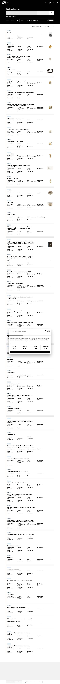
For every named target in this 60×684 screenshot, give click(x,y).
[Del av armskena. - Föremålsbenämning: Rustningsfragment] (30, 71)
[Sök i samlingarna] (54, 2)
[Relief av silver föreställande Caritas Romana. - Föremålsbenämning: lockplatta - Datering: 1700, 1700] (30, 484)
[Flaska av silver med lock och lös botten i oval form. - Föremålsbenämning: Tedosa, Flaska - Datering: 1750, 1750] (30, 325)
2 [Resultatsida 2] (26, 682)
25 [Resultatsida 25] (31, 682)
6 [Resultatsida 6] (30, 682)
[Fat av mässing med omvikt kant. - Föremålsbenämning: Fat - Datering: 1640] (30, 312)
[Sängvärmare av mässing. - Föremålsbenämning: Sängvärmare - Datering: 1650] (30, 547)
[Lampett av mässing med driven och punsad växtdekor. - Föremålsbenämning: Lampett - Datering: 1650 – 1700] (30, 635)
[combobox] (43, 13)
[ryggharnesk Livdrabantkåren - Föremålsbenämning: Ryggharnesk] (30, 410)
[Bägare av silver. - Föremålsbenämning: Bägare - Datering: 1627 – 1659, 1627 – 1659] (30, 349)
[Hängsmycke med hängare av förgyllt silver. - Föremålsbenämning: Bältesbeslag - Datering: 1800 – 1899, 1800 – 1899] (30, 82)
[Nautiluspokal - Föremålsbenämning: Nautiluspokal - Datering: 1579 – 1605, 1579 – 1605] (30, 155)
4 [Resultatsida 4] (28, 682)
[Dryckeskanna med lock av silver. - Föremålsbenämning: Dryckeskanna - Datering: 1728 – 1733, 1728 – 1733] (30, 120)
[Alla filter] (50, 20)
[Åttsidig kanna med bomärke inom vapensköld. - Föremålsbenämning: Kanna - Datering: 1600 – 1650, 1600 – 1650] (30, 273)
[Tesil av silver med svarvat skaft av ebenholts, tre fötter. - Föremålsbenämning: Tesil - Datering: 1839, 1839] (30, 583)
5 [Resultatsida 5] (29, 682)
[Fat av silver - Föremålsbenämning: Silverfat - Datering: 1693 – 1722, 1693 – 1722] (30, 204)
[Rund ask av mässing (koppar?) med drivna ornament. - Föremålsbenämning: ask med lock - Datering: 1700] (30, 94)
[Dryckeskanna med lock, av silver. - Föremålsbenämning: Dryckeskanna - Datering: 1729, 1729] (30, 143)
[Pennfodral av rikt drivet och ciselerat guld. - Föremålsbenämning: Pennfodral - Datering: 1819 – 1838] (30, 473)
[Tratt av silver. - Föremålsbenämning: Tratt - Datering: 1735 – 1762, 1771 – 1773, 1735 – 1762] (30, 362)
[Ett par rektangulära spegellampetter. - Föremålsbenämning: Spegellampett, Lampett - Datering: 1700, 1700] (30, 609)
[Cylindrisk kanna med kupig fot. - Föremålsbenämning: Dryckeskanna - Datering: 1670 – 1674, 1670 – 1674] (30, 286)
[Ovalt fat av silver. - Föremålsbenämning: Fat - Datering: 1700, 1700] (30, 192)
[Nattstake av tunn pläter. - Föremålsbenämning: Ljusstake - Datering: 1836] (30, 571)
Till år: (18, 20)
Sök (51, 12)
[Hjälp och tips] (47, 2)
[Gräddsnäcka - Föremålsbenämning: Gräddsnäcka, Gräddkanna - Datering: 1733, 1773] (30, 597)
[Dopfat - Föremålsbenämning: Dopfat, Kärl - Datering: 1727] (30, 34)
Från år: (7, 20)
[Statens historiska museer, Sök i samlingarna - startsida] (5, 2)
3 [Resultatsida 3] (27, 682)
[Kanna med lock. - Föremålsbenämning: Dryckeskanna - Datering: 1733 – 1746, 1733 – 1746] (30, 216)
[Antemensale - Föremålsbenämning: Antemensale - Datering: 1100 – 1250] (30, 46)
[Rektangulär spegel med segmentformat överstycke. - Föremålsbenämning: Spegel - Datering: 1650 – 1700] (30, 536)
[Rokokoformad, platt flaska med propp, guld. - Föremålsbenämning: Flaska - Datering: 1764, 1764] (30, 461)
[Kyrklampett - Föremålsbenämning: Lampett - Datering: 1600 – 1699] (30, 559)
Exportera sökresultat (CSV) (36, 26)
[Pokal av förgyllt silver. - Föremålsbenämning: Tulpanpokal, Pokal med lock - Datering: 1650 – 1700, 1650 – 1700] (30, 181)
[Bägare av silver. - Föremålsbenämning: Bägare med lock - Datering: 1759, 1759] (30, 374)
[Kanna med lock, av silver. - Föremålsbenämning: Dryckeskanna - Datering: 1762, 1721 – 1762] (30, 385)
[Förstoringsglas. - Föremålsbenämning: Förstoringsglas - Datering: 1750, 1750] (30, 436)
